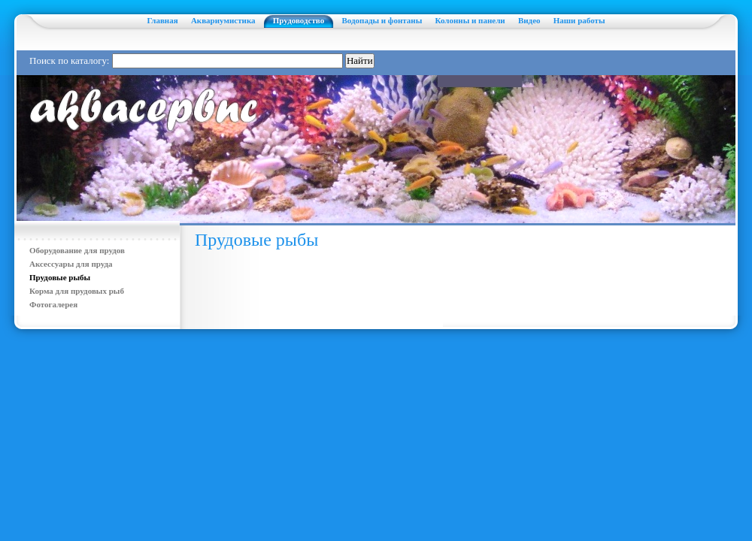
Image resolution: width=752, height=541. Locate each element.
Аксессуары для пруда (71, 263)
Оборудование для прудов (77, 250)
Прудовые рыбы (59, 277)
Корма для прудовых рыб (76, 290)
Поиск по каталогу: (69, 60)
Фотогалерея (53, 304)
